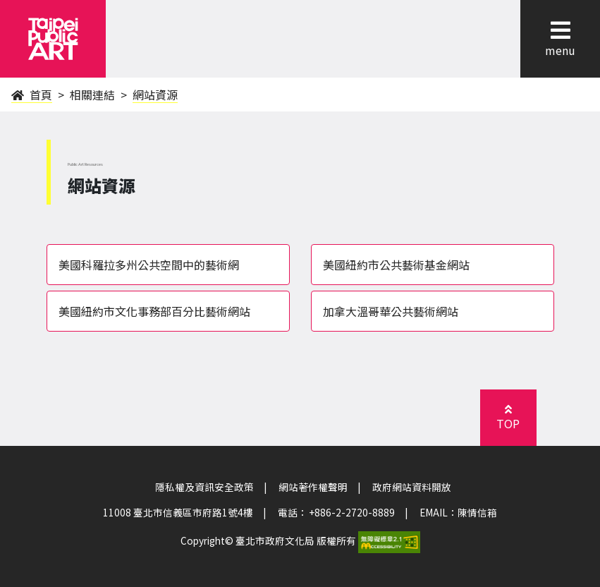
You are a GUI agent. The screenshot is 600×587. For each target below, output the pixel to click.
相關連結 (92, 94)
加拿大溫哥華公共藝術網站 (390, 311)
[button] (560, 30)
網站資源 (155, 94)
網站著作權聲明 (313, 487)
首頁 (31, 94)
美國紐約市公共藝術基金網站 (396, 264)
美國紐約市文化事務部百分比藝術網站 (154, 311)
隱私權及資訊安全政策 (204, 487)
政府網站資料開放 (411, 487)
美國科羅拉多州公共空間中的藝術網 (149, 264)
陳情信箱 (477, 512)
